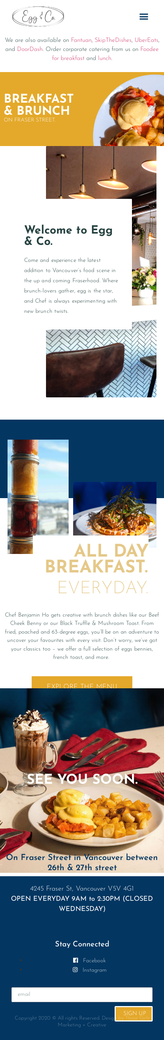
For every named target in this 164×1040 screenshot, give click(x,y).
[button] (144, 16)
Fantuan (81, 40)
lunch (104, 58)
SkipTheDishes (113, 40)
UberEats (146, 40)
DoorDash (30, 49)
